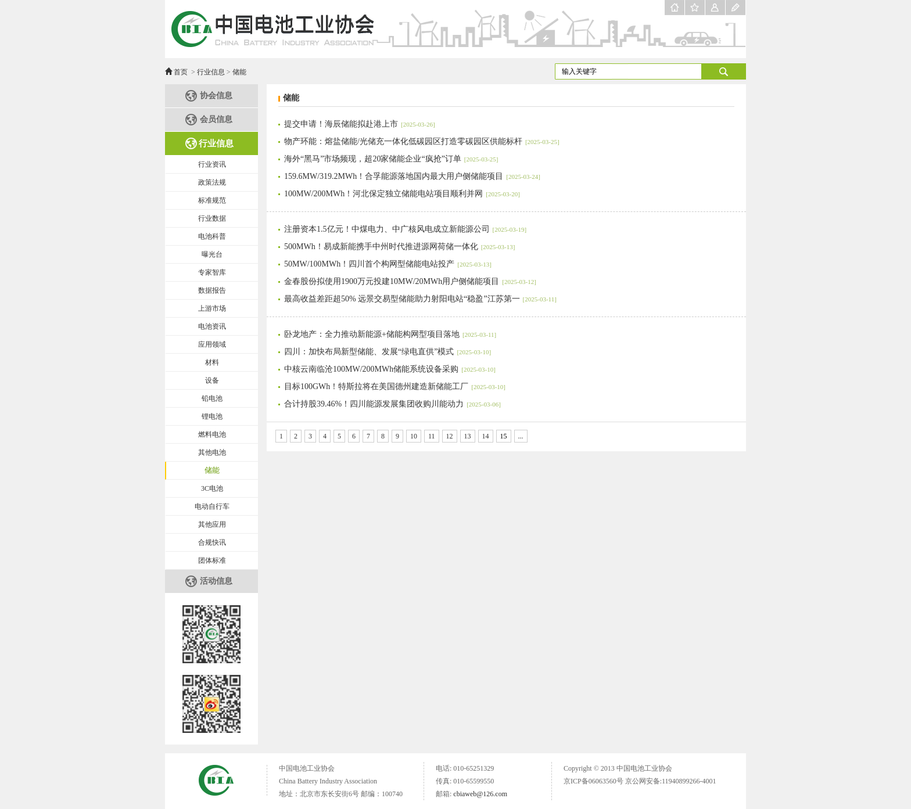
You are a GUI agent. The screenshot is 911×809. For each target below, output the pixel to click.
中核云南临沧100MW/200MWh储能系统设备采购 (390, 369)
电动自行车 (212, 506)
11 (431, 436)
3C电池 (212, 488)
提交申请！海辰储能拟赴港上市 (359, 124)
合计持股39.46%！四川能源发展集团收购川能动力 (392, 404)
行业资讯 (212, 164)
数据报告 (212, 290)
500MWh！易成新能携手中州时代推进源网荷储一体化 (399, 246)
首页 (181, 72)
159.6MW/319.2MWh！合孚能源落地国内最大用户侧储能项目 (412, 176)
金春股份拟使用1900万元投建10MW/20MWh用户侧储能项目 (410, 281)
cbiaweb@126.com (480, 794)
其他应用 (212, 524)
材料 (212, 362)
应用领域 (212, 344)
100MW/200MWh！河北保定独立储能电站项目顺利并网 (402, 193)
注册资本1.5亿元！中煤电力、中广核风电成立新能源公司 (405, 229)
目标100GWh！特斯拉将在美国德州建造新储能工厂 (394, 386)
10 (413, 436)
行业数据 (212, 218)
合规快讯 (212, 542)
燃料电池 (212, 434)
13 (467, 436)
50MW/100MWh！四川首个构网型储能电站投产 (388, 264)
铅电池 (212, 398)
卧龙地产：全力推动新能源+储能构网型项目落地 (390, 334)
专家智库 (212, 272)
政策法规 (212, 182)
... (520, 436)
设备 (212, 380)
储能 (239, 72)
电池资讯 (212, 326)
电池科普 (212, 236)
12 (449, 436)
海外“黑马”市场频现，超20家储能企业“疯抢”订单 (391, 158)
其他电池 (212, 452)
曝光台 (212, 254)
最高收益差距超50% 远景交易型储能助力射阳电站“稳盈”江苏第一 (420, 298)
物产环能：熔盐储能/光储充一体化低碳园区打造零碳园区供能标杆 (421, 141)
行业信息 (211, 72)
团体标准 (212, 560)
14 (485, 436)
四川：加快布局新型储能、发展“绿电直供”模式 (387, 351)
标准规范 (212, 200)
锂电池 (212, 416)
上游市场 (212, 308)
